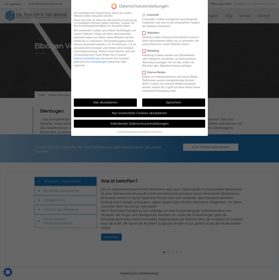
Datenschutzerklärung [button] (141, 132)
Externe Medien (155, 72)
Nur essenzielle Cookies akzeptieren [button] (139, 113)
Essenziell (151, 14)
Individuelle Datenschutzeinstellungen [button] (139, 123)
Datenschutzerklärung (86, 58)
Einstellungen (99, 61)
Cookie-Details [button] (123, 132)
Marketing (151, 50)
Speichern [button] (173, 102)
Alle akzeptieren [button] (105, 102)
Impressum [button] (157, 132)
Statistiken (152, 32)
